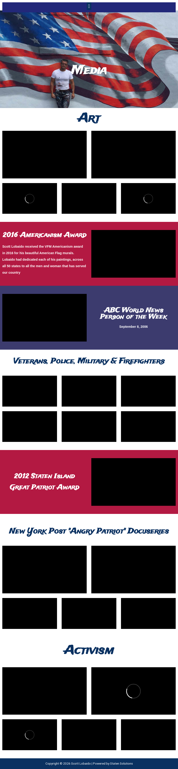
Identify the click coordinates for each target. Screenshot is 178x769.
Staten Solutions (121, 763)
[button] (89, 6)
